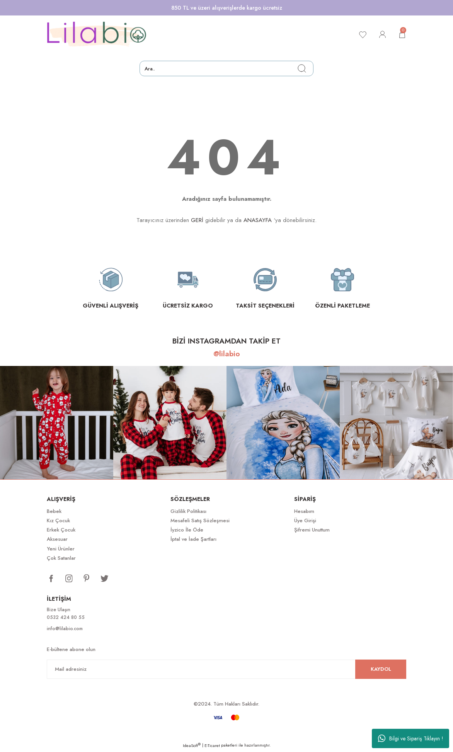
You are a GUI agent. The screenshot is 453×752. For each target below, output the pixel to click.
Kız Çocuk (58, 520)
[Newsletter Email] (226, 670)
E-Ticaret (212, 746)
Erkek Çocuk (61, 529)
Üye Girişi (305, 520)
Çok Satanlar (61, 558)
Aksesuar (57, 539)
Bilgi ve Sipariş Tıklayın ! (410, 738)
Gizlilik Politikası (188, 511)
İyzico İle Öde (186, 529)
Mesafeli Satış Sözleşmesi (200, 520)
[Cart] (401, 34)
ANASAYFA (258, 220)
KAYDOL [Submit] (381, 670)
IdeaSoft (192, 746)
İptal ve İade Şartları (193, 539)
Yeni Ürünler (61, 548)
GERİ (197, 220)
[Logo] (96, 34)
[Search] (226, 68)
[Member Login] (380, 34)
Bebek (54, 511)
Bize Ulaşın (59, 610)
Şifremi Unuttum (312, 529)
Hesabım (304, 511)
